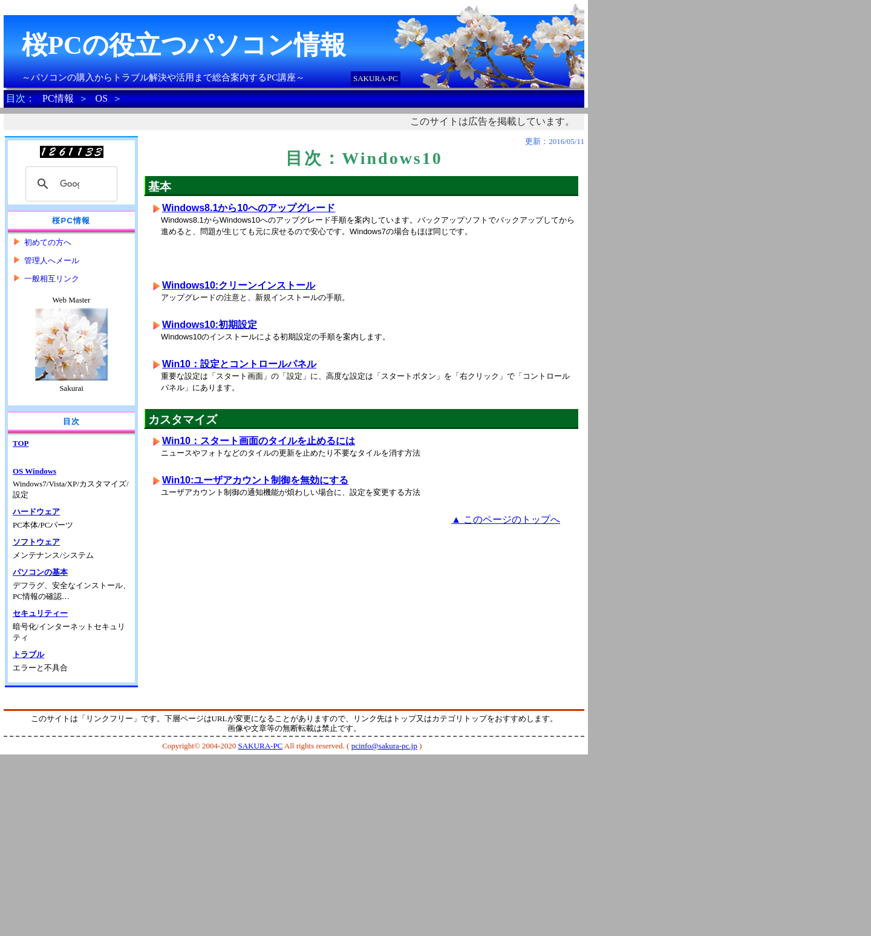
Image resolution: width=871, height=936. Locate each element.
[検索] (69, 184)
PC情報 (58, 98)
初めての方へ (47, 242)
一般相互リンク (51, 278)
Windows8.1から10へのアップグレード (248, 208)
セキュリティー (40, 613)
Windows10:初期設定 (209, 324)
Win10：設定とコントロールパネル (239, 364)
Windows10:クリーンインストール (238, 285)
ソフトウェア (36, 541)
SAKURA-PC (375, 78)
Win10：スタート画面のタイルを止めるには (258, 441)
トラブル (28, 654)
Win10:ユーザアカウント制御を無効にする (255, 480)
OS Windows (34, 471)
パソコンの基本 (40, 572)
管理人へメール (51, 260)
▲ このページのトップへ (505, 519)
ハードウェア (36, 511)
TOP (21, 443)
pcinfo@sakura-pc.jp (384, 745)
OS (102, 98)
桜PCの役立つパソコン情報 (184, 45)
